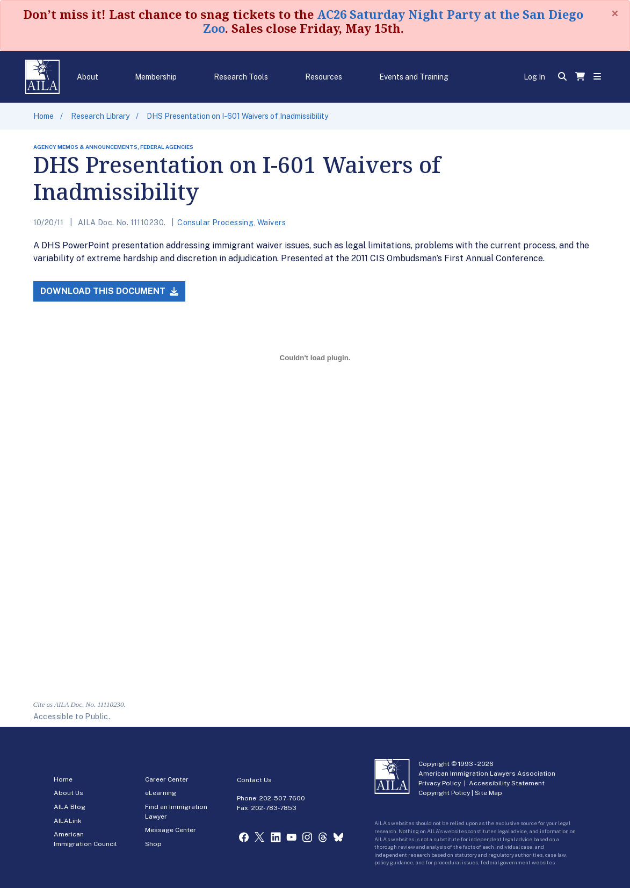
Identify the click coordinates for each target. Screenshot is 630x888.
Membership (156, 77)
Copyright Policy (444, 793)
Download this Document (109, 291)
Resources (323, 77)
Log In (534, 77)
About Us (68, 793)
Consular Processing (215, 222)
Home (43, 116)
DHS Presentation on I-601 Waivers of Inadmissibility (237, 116)
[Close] (614, 13)
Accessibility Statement (507, 783)
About (87, 77)
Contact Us (254, 780)
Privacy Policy (439, 783)
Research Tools (241, 77)
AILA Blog (69, 807)
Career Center (167, 779)
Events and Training (413, 77)
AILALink (68, 821)
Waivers (271, 222)
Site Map (488, 793)
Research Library (100, 116)
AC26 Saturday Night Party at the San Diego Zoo (393, 21)
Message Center (170, 830)
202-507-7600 (282, 798)
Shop (153, 844)
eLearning (160, 793)
